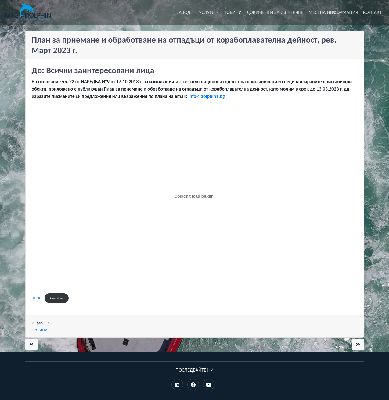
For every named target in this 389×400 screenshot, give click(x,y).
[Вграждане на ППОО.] (195, 196)
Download (57, 298)
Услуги (207, 12)
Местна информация (333, 12)
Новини (232, 12)
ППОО (37, 298)
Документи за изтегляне (275, 12)
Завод (183, 12)
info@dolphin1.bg (206, 96)
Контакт (372, 12)
